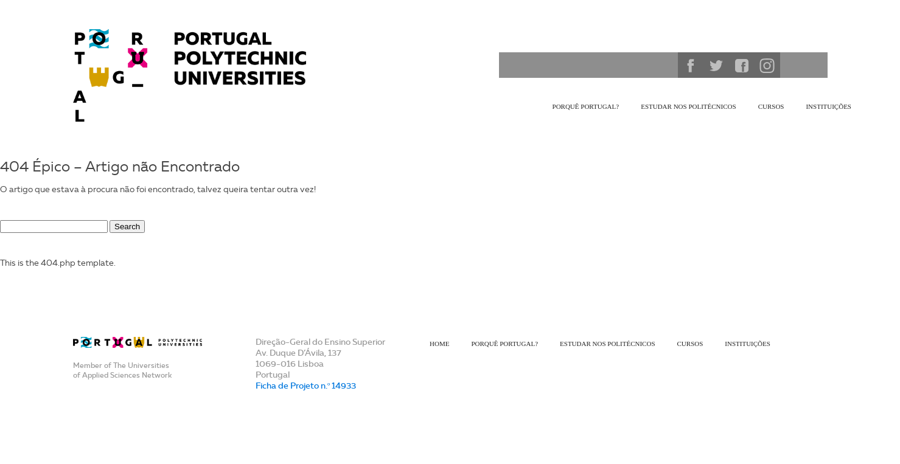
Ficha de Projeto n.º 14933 (306, 385)
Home (439, 343)
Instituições (828, 106)
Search (664, 65)
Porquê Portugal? (586, 106)
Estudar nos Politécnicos (688, 106)
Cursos (771, 106)
